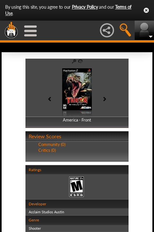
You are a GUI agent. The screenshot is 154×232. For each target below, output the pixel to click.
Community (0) (51, 144)
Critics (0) (47, 150)
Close (146, 10)
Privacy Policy (85, 7)
